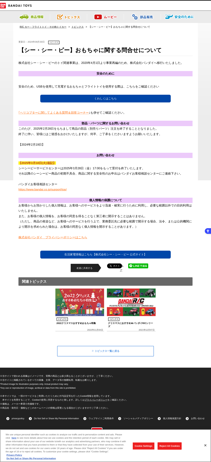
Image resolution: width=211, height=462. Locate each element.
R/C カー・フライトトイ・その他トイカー (43, 26)
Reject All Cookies (169, 446)
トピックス (77, 26)
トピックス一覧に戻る (107, 351)
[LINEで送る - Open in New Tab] (138, 265)
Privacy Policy (14, 455)
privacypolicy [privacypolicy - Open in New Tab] (18, 418)
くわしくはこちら (105, 98)
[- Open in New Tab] (142, 20)
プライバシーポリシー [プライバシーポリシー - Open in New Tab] (96, 400)
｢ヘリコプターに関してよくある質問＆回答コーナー (53, 112)
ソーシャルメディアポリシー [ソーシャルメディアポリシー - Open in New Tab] (138, 418)
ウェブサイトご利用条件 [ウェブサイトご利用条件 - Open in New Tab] (101, 418)
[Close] (205, 445)
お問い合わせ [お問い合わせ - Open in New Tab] (198, 418)
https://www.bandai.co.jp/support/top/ (42, 189)
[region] (105, 445)
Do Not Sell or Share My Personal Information (56, 418)
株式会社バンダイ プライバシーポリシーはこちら (52, 237)
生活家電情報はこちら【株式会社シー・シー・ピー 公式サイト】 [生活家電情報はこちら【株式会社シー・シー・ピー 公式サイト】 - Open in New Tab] (105, 254)
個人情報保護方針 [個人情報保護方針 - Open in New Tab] (172, 418)
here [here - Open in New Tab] (14, 438)
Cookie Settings (143, 446)
